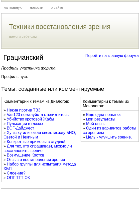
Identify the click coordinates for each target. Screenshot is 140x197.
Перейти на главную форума (112, 56)
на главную (13, 8)
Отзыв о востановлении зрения (36, 160)
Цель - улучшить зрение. (109, 137)
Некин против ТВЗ (23, 110)
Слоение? (16, 173)
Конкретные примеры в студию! (36, 142)
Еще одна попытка (103, 114)
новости (36, 8)
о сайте (57, 8)
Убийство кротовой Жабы (30, 119)
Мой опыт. (95, 124)
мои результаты (100, 119)
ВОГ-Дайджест (20, 128)
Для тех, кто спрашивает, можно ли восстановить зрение (37, 148)
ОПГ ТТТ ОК (18, 178)
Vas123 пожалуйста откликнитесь (38, 114)
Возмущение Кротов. (26, 155)
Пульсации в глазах (25, 124)
